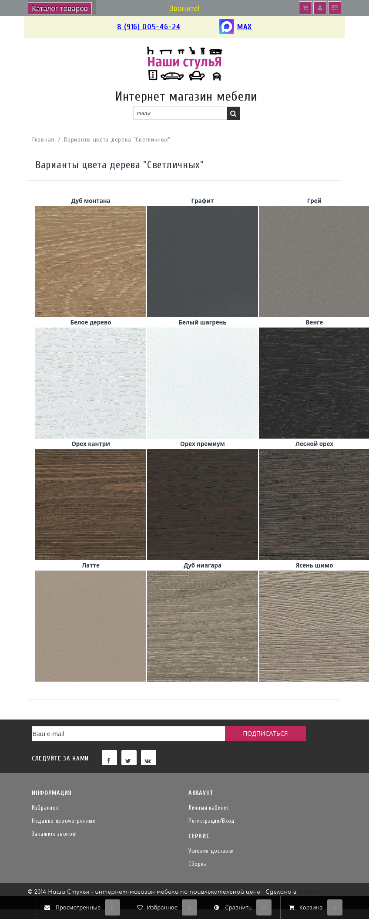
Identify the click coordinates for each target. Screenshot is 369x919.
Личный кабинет (208, 807)
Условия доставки (211, 851)
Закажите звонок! (54, 834)
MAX (235, 27)
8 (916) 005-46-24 (149, 26)
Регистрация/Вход (211, 821)
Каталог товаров (60, 8)
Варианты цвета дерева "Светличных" (117, 139)
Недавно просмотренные (64, 821)
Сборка (197, 864)
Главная (43, 139)
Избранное (45, 807)
